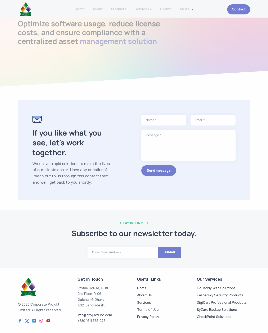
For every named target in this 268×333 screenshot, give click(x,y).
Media (185, 9)
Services (142, 9)
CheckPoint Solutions (214, 316)
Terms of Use (148, 309)
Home (79, 9)
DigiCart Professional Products (222, 302)
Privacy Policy (148, 316)
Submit (169, 252)
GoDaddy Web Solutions (216, 288)
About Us (144, 295)
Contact (239, 9)
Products (118, 9)
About (98, 9)
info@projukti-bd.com (94, 315)
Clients (165, 9)
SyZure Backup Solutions (217, 309)
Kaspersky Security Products (220, 295)
